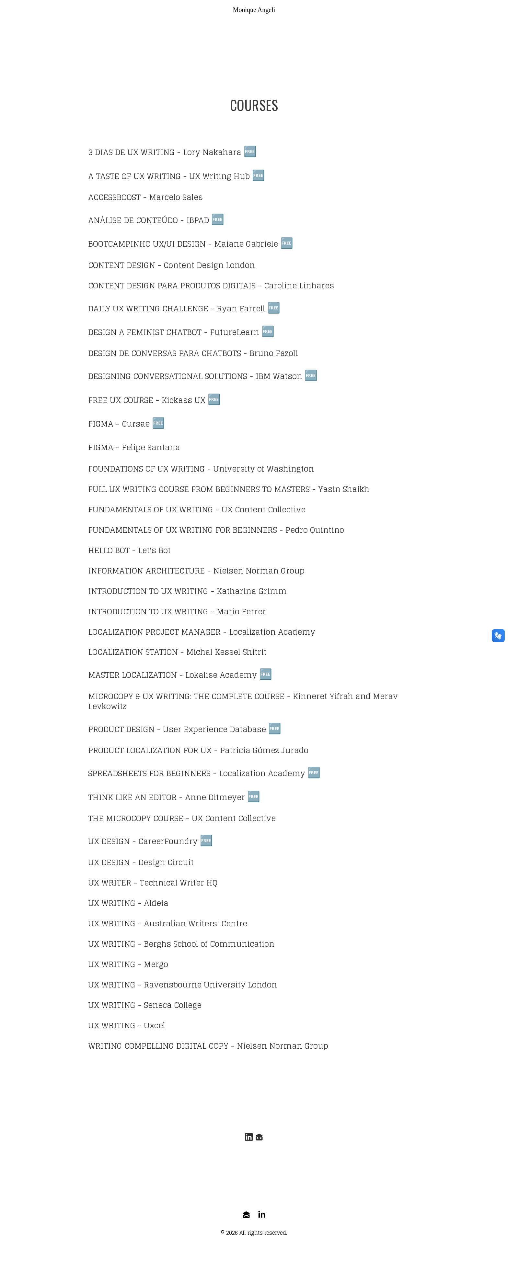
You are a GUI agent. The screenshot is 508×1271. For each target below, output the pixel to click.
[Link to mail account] (260, 1140)
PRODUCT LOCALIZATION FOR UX (150, 753)
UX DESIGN (109, 844)
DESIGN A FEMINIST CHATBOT (145, 333)
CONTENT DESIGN (121, 266)
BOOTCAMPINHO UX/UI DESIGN (147, 244)
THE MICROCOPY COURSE (135, 821)
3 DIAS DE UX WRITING (131, 153)
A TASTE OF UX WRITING (134, 177)
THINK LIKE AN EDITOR (132, 800)
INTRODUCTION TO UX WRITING (148, 593)
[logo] (254, 10)
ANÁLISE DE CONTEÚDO (133, 221)
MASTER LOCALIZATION (132, 677)
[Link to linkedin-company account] (262, 1218)
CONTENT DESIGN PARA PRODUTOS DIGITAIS (172, 286)
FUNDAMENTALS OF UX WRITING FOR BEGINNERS (182, 531)
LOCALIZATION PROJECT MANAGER (154, 634)
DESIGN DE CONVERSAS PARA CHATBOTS (164, 354)
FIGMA (100, 425)
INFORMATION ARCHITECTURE (146, 572)
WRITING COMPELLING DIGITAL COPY (158, 1049)
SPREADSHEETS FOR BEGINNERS (149, 776)
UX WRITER (109, 885)
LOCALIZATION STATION (133, 654)
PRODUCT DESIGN (121, 732)
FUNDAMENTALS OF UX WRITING (150, 511)
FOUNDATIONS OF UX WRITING (146, 470)
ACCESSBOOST (114, 198)
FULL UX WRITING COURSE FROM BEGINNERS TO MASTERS (199, 490)
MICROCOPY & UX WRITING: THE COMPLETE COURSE (186, 698)
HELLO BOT (109, 552)
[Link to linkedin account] (248, 1140)
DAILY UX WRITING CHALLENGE (148, 309)
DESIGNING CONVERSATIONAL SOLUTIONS (167, 377)
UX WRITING (111, 906)
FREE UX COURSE (120, 401)
